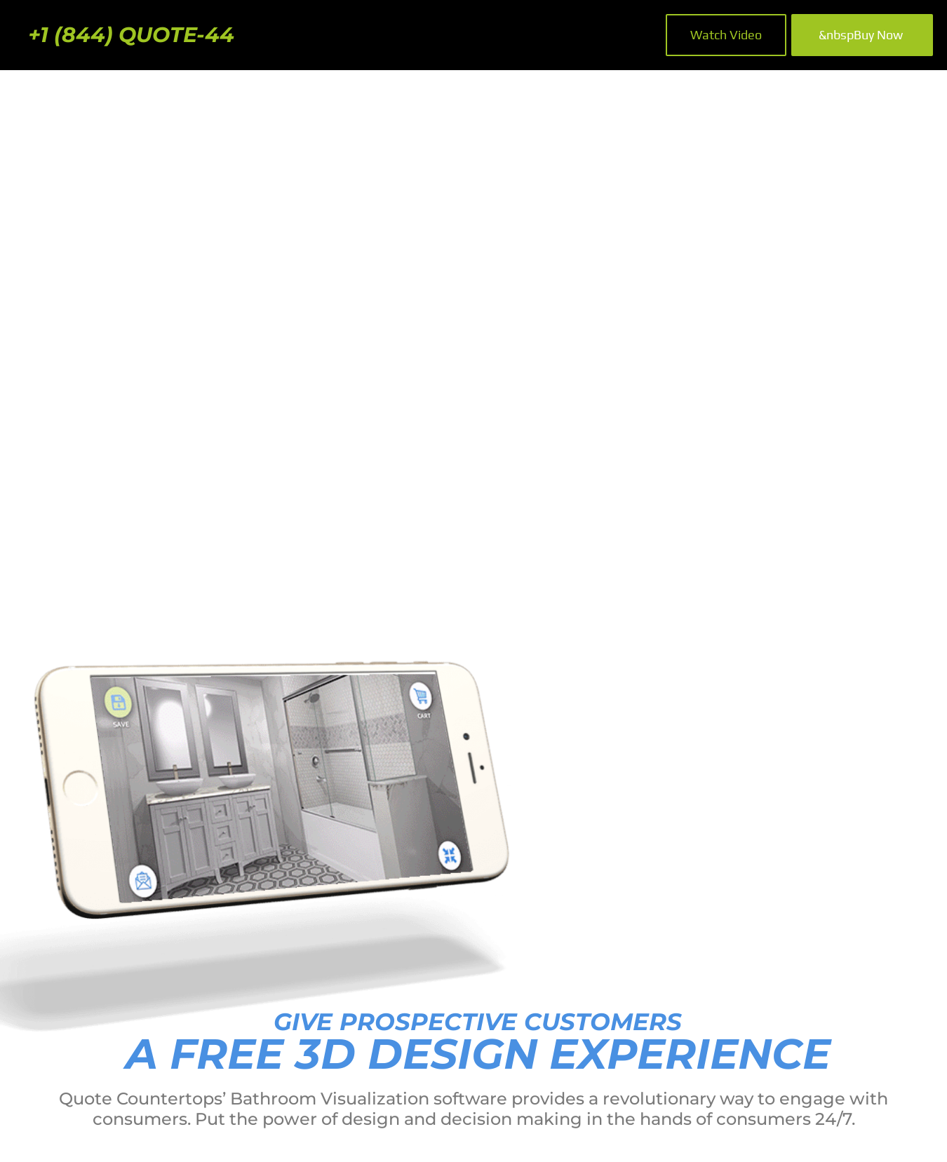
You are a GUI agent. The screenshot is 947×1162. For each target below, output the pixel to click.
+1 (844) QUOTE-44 (128, 35)
